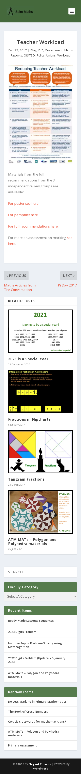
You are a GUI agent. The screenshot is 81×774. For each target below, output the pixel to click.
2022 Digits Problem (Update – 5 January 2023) (36, 660)
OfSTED (29, 55)
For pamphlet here (23, 214)
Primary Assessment (22, 745)
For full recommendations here (33, 226)
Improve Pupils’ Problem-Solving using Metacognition (35, 645)
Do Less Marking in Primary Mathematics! (37, 701)
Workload (63, 55)
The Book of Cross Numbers (28, 711)
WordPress (40, 768)
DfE (40, 50)
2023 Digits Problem (22, 632)
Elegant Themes (40, 764)
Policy (40, 55)
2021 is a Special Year (28, 358)
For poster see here (23, 203)
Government (54, 50)
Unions (51, 55)
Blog (33, 50)
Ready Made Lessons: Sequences (31, 621)
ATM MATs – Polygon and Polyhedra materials (32, 541)
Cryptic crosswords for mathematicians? (37, 721)
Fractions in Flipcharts (29, 419)
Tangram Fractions (26, 479)
